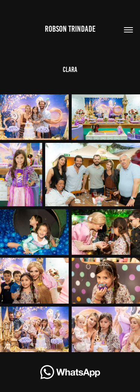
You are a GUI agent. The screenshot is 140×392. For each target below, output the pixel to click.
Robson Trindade (70, 29)
